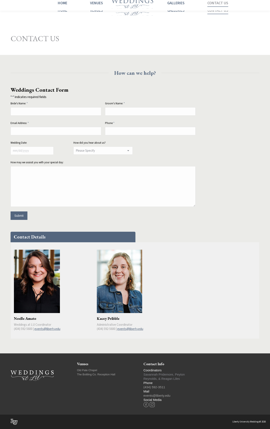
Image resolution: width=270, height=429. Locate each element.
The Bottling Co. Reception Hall (96, 374)
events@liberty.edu (47, 329)
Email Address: (20, 123)
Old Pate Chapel (87, 370)
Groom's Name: (115, 103)
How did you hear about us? (89, 143)
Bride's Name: (19, 103)
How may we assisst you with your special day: (37, 162)
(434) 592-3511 (154, 387)
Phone (109, 123)
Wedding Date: (19, 143)
